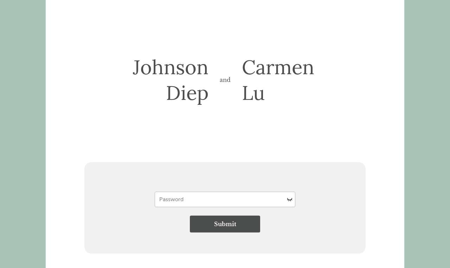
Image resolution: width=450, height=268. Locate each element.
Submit (225, 224)
